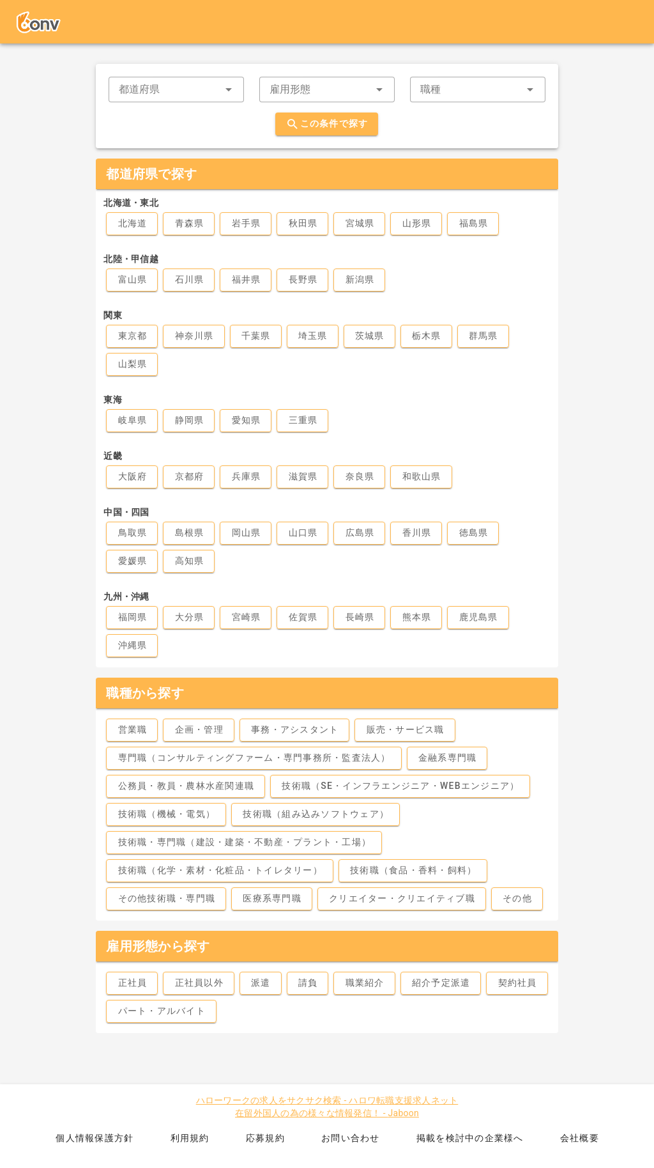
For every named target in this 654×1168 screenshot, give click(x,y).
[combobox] (176, 89)
